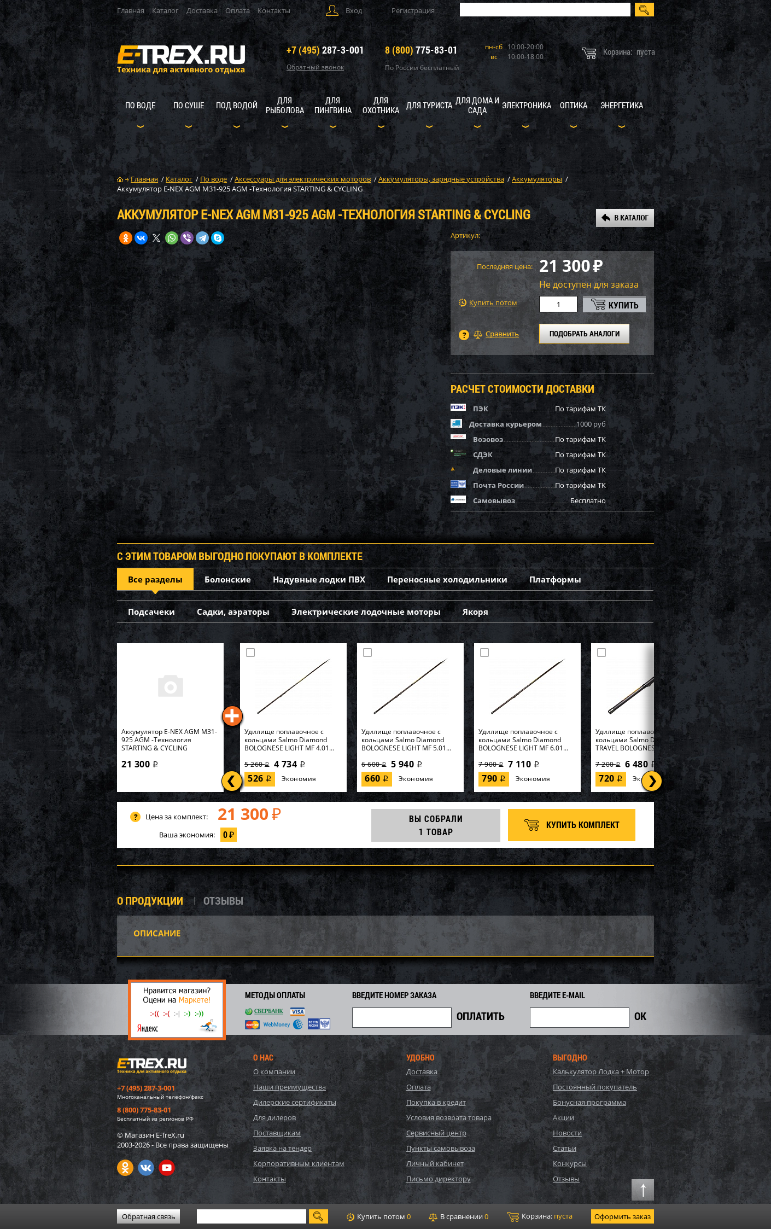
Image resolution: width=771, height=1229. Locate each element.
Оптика (573, 105)
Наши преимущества (289, 1087)
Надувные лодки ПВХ (319, 579)
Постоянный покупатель (595, 1087)
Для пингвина (333, 105)
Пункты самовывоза (440, 1148)
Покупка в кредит (436, 1102)
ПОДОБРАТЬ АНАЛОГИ (585, 333)
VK (146, 1168)
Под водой (237, 105)
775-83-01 (421, 49)
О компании (274, 1071)
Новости (567, 1133)
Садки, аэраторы (233, 611)
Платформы (555, 579)
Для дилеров (274, 1117)
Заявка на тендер (282, 1148)
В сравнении (458, 1216)
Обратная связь (149, 1216)
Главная (130, 10)
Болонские (228, 579)
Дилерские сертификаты (294, 1102)
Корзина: (540, 1216)
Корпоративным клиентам (298, 1163)
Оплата (237, 10)
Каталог (165, 10)
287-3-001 (325, 49)
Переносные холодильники (447, 579)
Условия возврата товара (449, 1117)
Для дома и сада (477, 105)
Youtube (167, 1168)
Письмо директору (438, 1179)
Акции (563, 1117)
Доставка (202, 10)
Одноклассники (125, 1168)
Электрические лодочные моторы (366, 611)
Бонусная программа (589, 1102)
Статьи (564, 1148)
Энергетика (621, 105)
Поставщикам (277, 1133)
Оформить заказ (622, 1216)
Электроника (526, 105)
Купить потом (488, 303)
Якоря (475, 611)
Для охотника (381, 105)
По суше (188, 105)
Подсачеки (151, 611)
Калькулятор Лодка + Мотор (601, 1071)
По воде (140, 105)
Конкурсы (570, 1163)
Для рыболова (285, 105)
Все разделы (155, 579)
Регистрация (413, 10)
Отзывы (566, 1179)
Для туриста (429, 105)
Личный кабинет (435, 1163)
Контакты (274, 10)
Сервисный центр (436, 1133)
